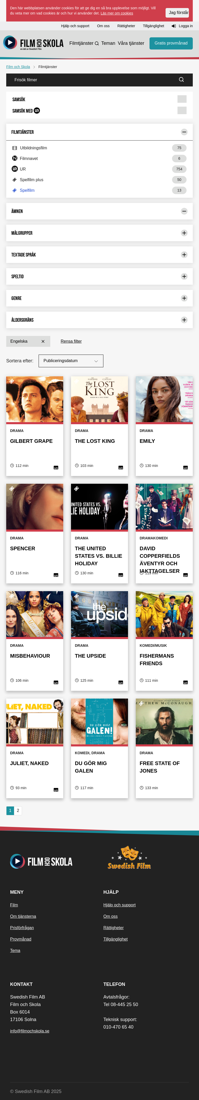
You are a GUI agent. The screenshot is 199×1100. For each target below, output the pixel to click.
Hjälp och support (119, 905)
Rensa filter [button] (71, 341)
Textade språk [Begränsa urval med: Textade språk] (99, 254)
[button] (99, 99)
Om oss (110, 916)
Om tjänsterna (23, 916)
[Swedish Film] (146, 857)
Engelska (28, 341)
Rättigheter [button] (126, 26)
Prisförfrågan (22, 928)
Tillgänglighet (115, 939)
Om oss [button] (103, 26)
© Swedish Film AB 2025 (35, 1091)
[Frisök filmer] (91, 80)
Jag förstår (179, 12)
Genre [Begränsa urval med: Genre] (99, 298)
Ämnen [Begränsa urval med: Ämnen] (99, 211)
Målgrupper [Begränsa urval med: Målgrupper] (99, 233)
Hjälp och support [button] (75, 26)
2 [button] (18, 810)
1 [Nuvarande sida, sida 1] (10, 810)
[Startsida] (33, 43)
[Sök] (184, 80)
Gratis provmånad (171, 43)
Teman (108, 43)
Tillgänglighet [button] (153, 26)
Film (14, 905)
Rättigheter (113, 928)
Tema (15, 950)
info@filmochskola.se (29, 1031)
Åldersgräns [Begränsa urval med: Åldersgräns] (99, 320)
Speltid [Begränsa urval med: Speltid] (99, 276)
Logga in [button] (182, 26)
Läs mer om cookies (117, 13)
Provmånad (20, 939)
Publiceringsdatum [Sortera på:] (71, 361)
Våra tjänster (131, 43)
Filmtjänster (81, 43)
